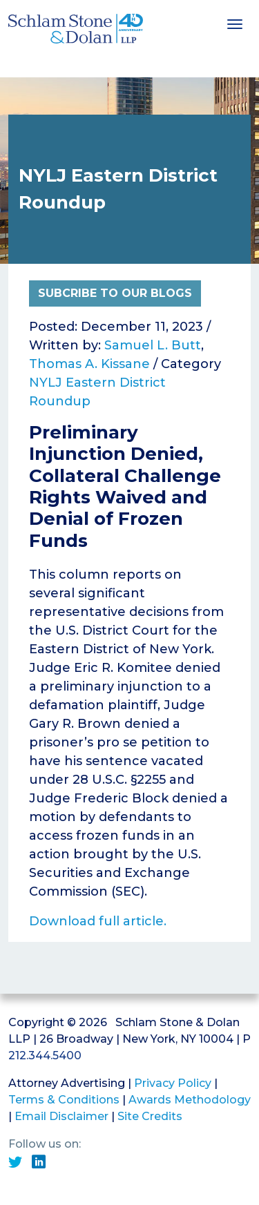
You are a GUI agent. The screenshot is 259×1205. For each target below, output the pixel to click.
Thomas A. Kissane (89, 364)
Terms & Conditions (63, 1099)
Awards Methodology (189, 1099)
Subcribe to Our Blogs (115, 293)
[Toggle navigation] (235, 23)
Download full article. (97, 921)
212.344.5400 (44, 1055)
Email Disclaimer (61, 1116)
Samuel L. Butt (152, 345)
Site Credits (149, 1116)
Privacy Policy (172, 1083)
